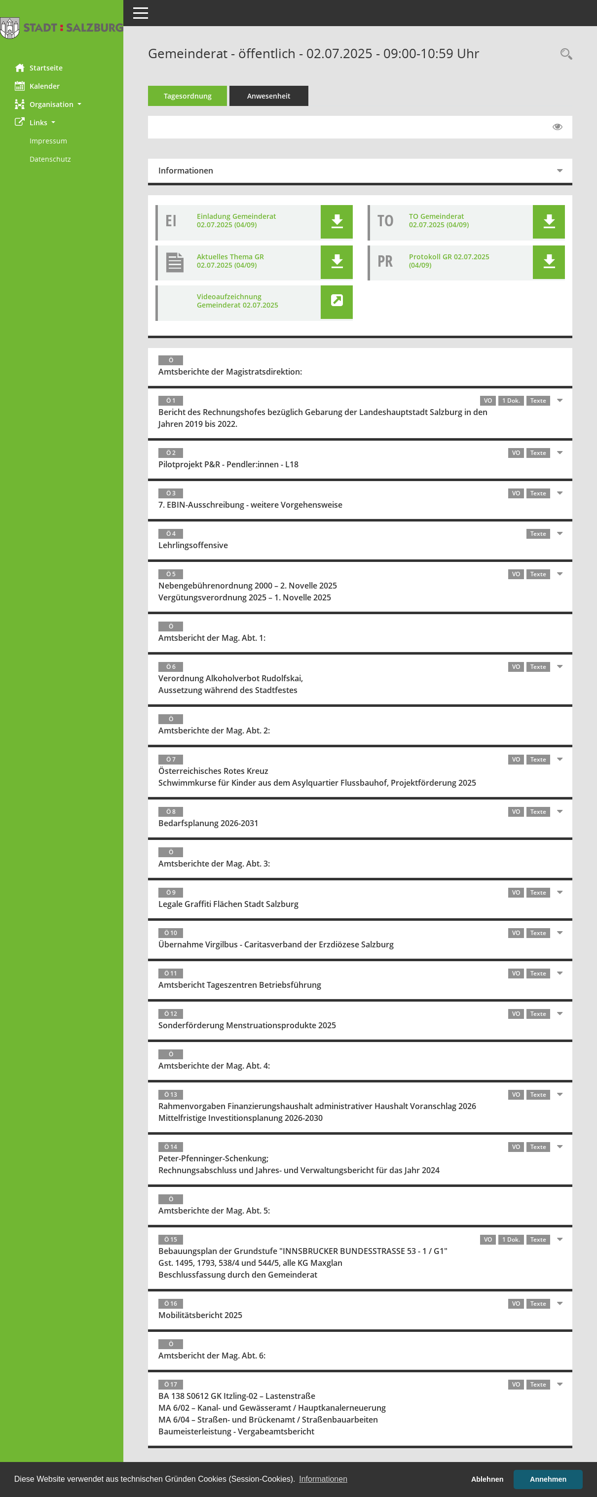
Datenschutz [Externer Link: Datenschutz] (50, 159)
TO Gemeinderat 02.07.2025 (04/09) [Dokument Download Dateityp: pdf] (439, 220)
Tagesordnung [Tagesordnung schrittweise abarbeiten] (188, 96)
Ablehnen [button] (487, 1479)
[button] (61, 104)
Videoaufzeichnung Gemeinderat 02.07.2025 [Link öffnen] (237, 301)
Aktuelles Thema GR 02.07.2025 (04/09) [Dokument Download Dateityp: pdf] (230, 261)
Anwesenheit (269, 96)
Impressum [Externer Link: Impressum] (48, 140)
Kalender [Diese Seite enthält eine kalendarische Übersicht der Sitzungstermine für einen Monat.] (37, 86)
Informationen (185, 170)
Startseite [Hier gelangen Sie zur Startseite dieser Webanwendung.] (39, 67)
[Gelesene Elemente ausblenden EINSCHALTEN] (557, 127)
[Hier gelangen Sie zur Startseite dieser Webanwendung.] (61, 28)
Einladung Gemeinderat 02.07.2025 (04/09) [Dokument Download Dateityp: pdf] (236, 220)
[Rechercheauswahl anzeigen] (564, 54)
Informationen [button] (323, 1479)
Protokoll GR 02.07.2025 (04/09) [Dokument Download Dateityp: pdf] (449, 261)
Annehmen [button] (548, 1479)
